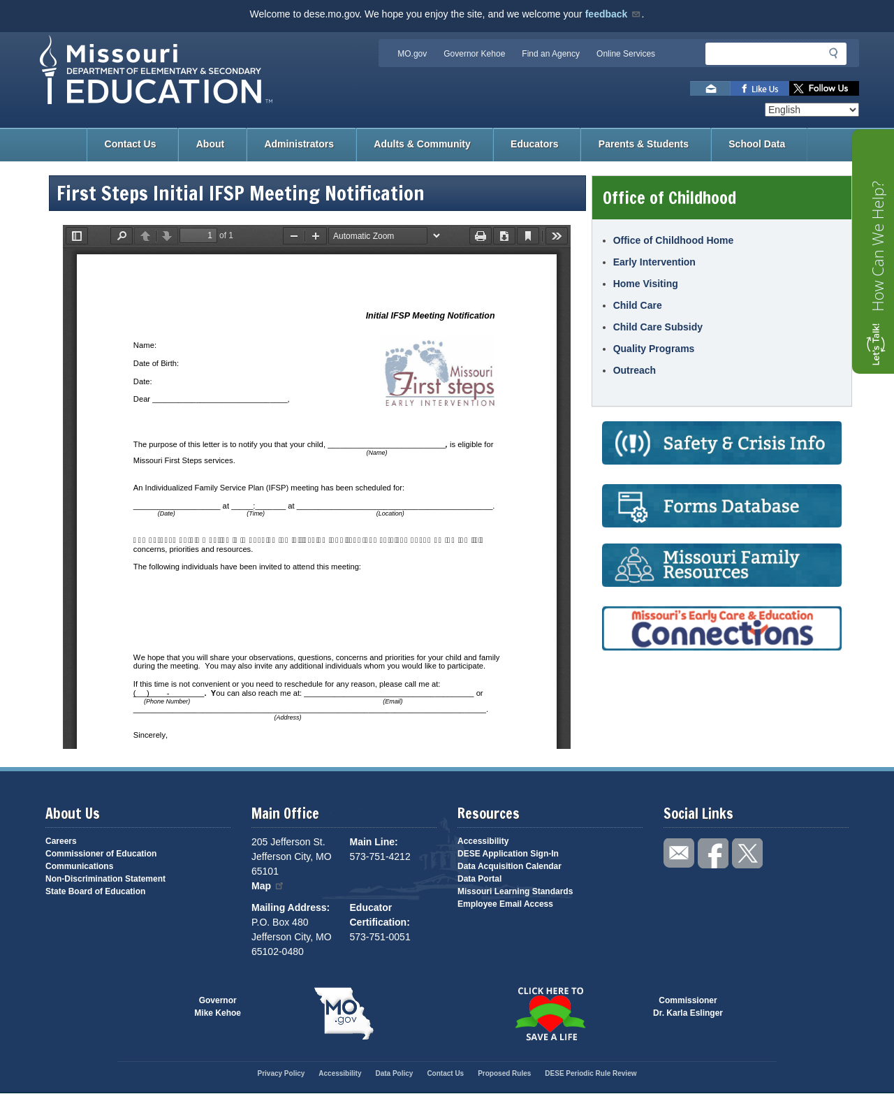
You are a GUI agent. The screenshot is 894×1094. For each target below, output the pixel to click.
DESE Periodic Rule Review (590, 1073)
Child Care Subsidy (658, 327)
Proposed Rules (504, 1073)
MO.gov (412, 54)
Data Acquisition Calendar (509, 866)
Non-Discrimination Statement (105, 879)
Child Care (637, 305)
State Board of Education (95, 891)
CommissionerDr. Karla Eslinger (688, 1006)
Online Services (625, 54)
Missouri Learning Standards (515, 891)
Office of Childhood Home (673, 240)
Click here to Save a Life (550, 1013)
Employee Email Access (505, 904)
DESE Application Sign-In (508, 854)
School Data (756, 143)
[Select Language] (812, 110)
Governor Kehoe (474, 54)
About (210, 143)
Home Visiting (645, 283)
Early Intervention (654, 262)
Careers (61, 841)
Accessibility (482, 841)
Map (268, 885)
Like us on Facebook (760, 88)
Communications (79, 866)
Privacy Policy (281, 1073)
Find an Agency (551, 54)
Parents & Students (644, 143)
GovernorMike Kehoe (217, 1006)
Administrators (299, 143)
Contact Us (130, 143)
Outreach (634, 370)
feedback (613, 14)
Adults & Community (422, 143)
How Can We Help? (877, 246)
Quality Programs (654, 348)
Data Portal (479, 879)
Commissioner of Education (100, 854)
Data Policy (394, 1073)
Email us (710, 88)
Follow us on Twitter (824, 88)
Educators (534, 143)
